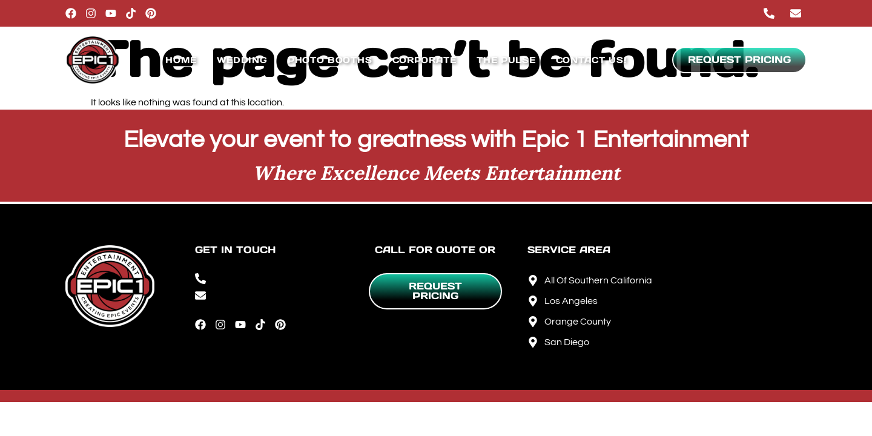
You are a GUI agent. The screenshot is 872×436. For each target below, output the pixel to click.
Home (180, 59)
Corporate (424, 59)
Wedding (242, 59)
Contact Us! (591, 59)
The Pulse (506, 59)
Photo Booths (330, 59)
